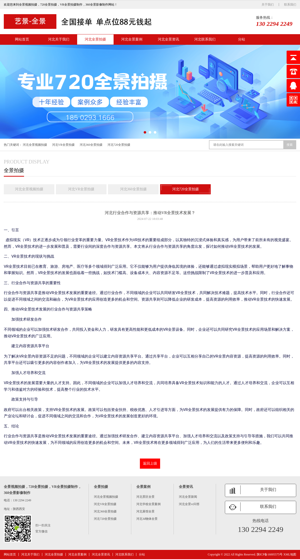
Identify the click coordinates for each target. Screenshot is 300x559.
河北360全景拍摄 (91, 145)
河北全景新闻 (188, 497)
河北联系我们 (205, 39)
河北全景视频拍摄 (35, 145)
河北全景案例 (131, 39)
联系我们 (290, 4)
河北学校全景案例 (148, 504)
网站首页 (22, 39)
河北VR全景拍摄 (63, 145)
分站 (241, 39)
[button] (145, 132)
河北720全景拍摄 (119, 145)
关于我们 (268, 4)
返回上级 (150, 463)
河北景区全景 (145, 497)
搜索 (290, 145)
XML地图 (289, 554)
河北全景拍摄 (95, 39)
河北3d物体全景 (147, 519)
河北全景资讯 (168, 39)
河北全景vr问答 (189, 504)
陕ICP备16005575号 (270, 554)
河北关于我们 (58, 39)
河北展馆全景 (145, 511)
